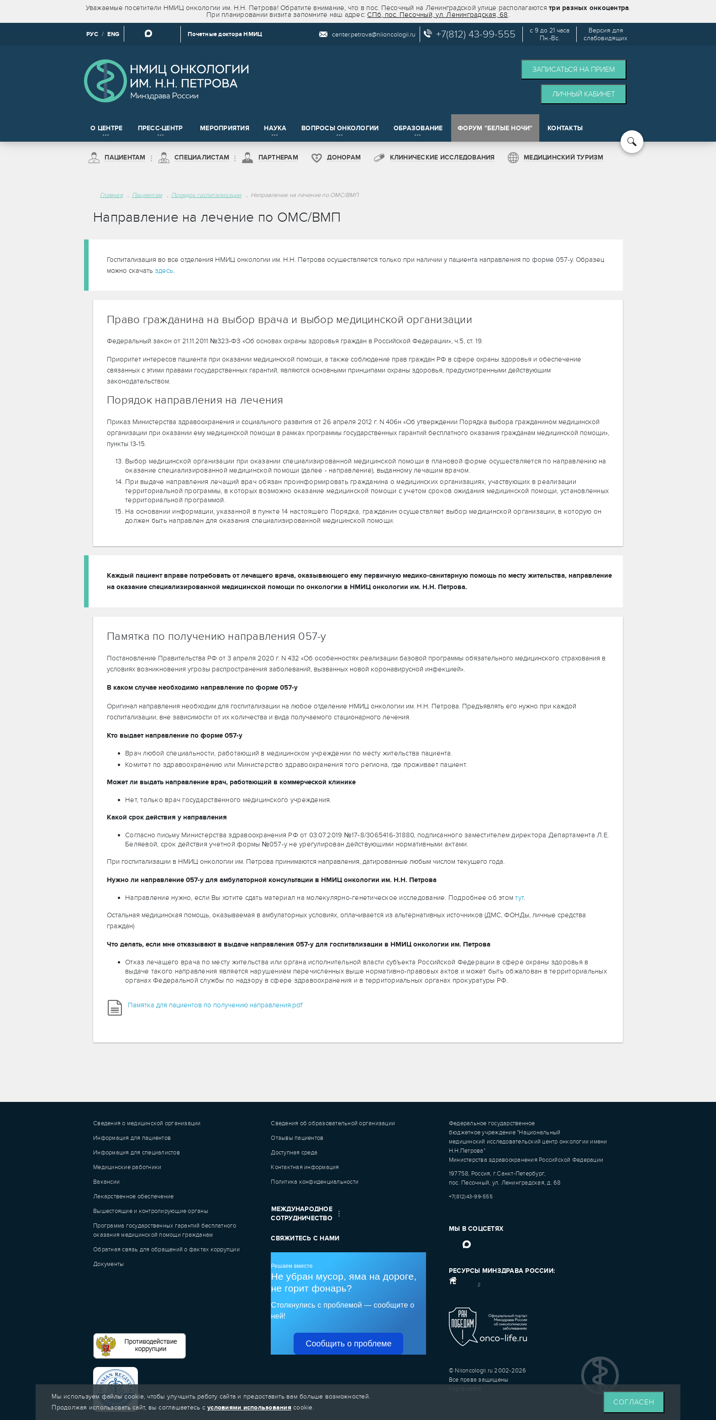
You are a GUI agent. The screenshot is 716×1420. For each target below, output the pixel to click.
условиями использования (249, 1407)
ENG (113, 34)
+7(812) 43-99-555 (476, 34)
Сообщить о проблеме (348, 1343)
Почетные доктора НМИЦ (225, 34)
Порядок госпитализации (206, 195)
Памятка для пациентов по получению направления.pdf (215, 1005)
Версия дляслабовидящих (605, 34)
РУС (92, 34)
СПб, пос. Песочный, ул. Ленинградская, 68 (437, 15)
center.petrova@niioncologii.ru (374, 34)
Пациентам (147, 195)
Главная (111, 195)
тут (519, 897)
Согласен (633, 1402)
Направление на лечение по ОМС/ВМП (304, 195)
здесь (164, 270)
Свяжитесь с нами (305, 1238)
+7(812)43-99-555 (471, 1196)
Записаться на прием (573, 69)
